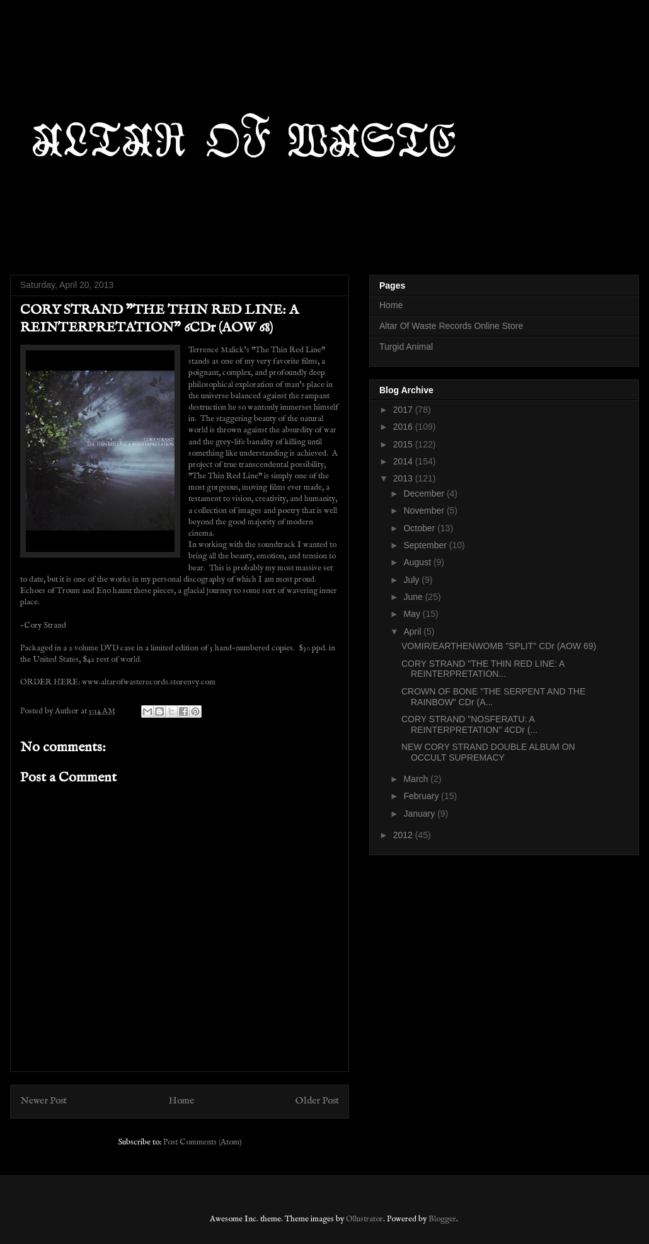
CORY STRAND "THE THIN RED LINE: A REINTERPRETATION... (483, 669)
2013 (404, 478)
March (416, 779)
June (414, 597)
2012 (404, 835)
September (426, 545)
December (424, 493)
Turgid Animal (406, 347)
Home (181, 1101)
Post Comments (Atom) (202, 1142)
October (420, 528)
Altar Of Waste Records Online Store (451, 326)
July (412, 580)
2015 (404, 444)
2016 (404, 427)
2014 (404, 461)
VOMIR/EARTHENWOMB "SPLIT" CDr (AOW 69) (498, 646)
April (413, 631)
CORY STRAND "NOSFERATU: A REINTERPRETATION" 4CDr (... (469, 724)
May (412, 614)
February (422, 796)
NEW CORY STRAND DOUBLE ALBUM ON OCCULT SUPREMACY (488, 752)
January (420, 814)
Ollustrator (364, 1219)
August (418, 562)
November (424, 510)
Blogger (442, 1219)
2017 (404, 410)
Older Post (317, 1101)
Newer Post (43, 1101)
